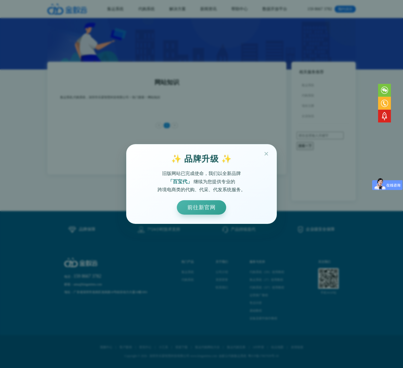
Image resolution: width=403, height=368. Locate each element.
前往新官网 (201, 207)
